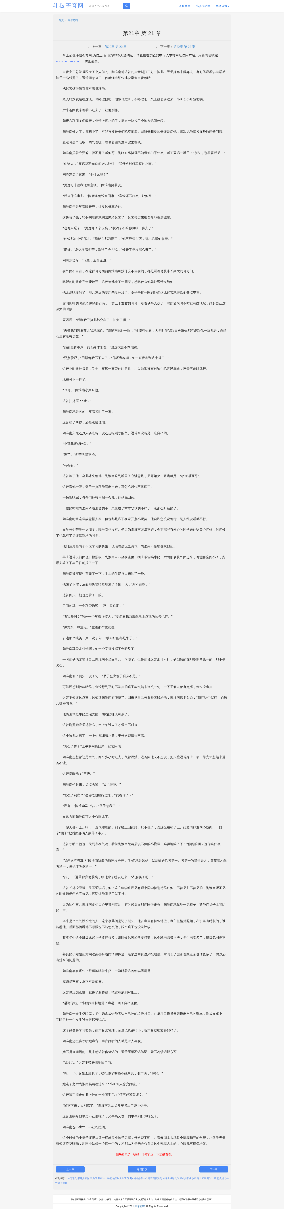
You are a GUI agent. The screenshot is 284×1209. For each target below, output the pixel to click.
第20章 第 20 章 (116, 47)
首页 (61, 20)
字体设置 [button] (222, 6)
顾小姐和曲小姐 (188, 1178)
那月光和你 (83, 1178)
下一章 (214, 1169)
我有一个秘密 (105, 1178)
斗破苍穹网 (68, 5)
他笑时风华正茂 (120, 1178)
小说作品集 (203, 6)
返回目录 (142, 1169)
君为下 (93, 1178)
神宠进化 (72, 1178)
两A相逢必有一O (138, 1178)
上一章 (70, 1169)
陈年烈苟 (73, 20)
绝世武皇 (201, 1178)
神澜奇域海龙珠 (171, 1178)
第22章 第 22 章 (184, 47)
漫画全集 (184, 6)
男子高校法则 (155, 1178)
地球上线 (211, 1178)
